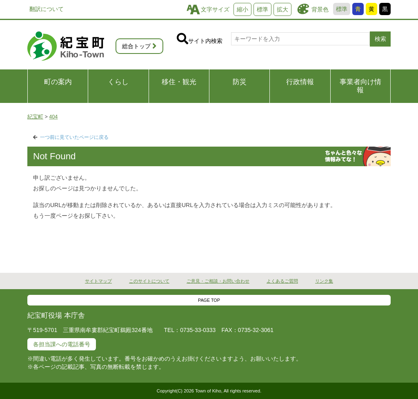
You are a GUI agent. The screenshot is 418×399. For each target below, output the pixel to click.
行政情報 (300, 82)
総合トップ (136, 46)
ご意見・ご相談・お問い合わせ (218, 281)
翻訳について (46, 9)
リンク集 (324, 281)
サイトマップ (98, 281)
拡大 (282, 9)
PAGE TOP (209, 300)
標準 (341, 9)
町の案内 (58, 82)
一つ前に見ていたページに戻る (74, 137)
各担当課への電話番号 (61, 344)
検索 (380, 39)
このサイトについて (149, 281)
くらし (118, 82)
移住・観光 (179, 82)
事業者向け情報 (360, 86)
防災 (240, 82)
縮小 (242, 9)
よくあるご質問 (282, 281)
